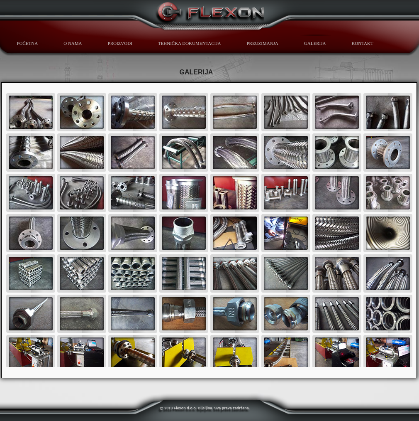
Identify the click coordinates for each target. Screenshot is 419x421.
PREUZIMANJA (262, 43)
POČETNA (27, 43)
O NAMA (72, 43)
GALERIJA (315, 43)
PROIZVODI (120, 43)
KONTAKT (362, 43)
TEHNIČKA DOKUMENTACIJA (189, 43)
